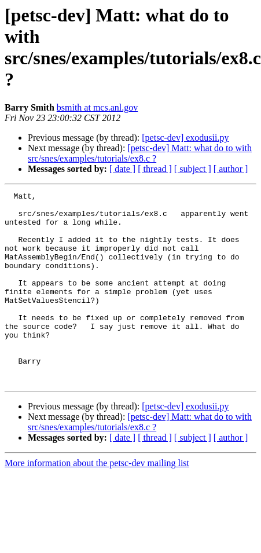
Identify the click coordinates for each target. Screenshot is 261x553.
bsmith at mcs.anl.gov (97, 107)
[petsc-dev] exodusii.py (185, 137)
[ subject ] (192, 169)
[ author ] (231, 169)
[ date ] (122, 169)
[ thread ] (155, 169)
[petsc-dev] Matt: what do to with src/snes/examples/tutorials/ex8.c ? (140, 153)
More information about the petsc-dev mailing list (97, 501)
